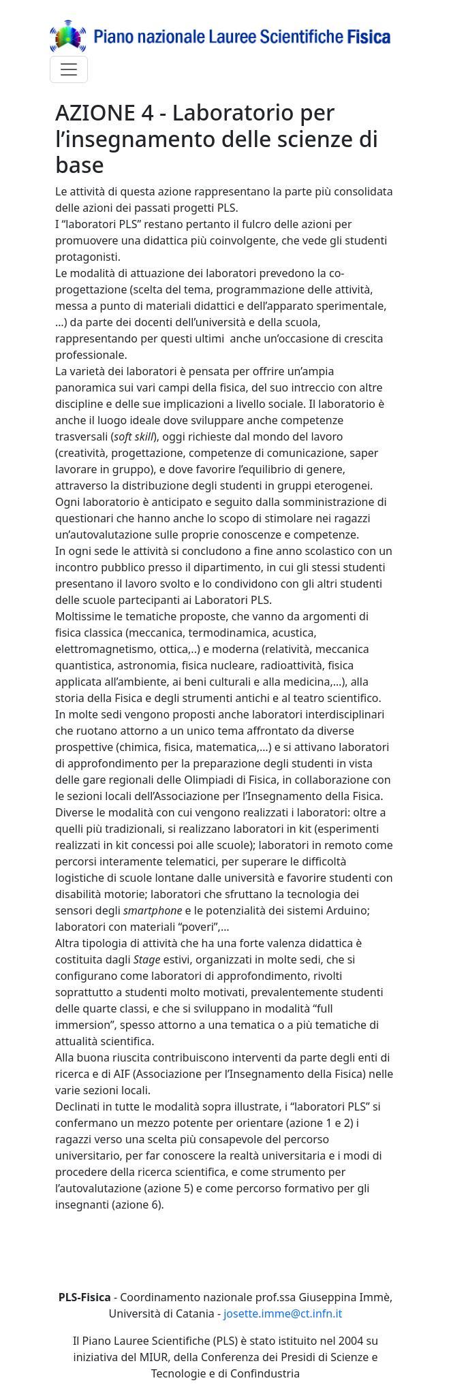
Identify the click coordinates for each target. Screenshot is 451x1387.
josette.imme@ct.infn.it (282, 1313)
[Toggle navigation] (69, 69)
